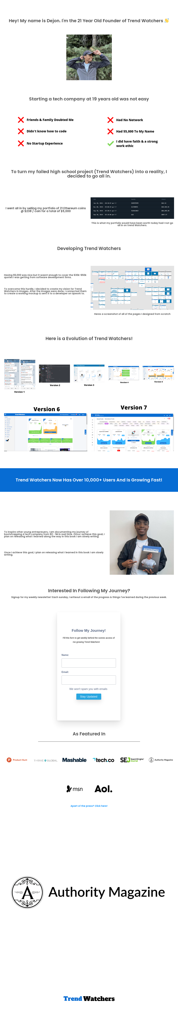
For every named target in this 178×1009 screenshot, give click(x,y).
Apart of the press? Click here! (89, 806)
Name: (65, 655)
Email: (65, 672)
